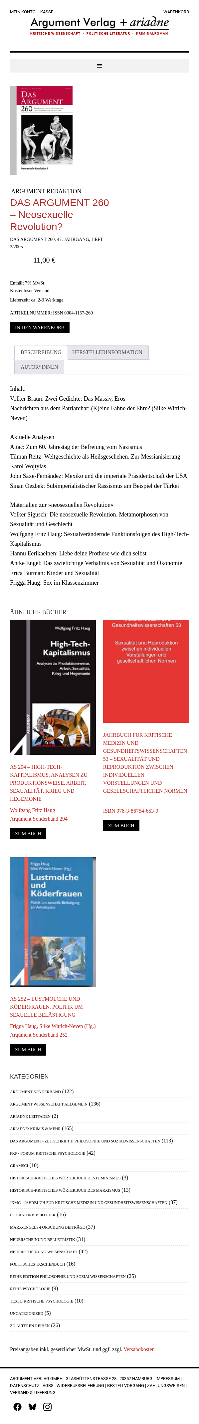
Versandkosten (138, 1349)
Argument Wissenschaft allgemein (49, 1104)
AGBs (48, 1385)
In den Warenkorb (40, 327)
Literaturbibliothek (33, 1215)
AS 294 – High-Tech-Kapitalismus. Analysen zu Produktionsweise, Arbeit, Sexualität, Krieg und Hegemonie (49, 783)
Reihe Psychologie (30, 1289)
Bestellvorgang (125, 1385)
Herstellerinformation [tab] (107, 352)
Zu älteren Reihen (30, 1325)
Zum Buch (28, 833)
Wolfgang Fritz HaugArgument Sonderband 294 (39, 814)
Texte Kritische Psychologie (41, 1301)
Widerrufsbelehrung (80, 1385)
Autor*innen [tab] (39, 367)
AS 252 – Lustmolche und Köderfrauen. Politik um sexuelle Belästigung (46, 1007)
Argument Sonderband (35, 1092)
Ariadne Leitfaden (30, 1116)
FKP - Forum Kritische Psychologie (47, 1153)
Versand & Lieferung (33, 1392)
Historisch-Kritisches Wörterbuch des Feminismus (65, 1178)
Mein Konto (23, 11)
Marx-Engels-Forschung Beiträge (47, 1227)
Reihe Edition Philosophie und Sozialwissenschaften (68, 1276)
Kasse (46, 11)
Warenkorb (176, 11)
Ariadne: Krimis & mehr (35, 1128)
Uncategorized (26, 1313)
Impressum (167, 1378)
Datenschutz (25, 1385)
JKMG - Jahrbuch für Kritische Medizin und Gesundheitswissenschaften (88, 1202)
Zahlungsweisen (166, 1385)
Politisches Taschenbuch (37, 1264)
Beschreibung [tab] (41, 352)
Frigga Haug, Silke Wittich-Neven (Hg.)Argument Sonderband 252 (53, 1030)
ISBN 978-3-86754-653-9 (130, 806)
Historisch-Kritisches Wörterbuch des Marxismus (65, 1190)
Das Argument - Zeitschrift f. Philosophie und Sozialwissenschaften (85, 1141)
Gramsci (19, 1165)
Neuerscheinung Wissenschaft (44, 1252)
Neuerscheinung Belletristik (42, 1239)
